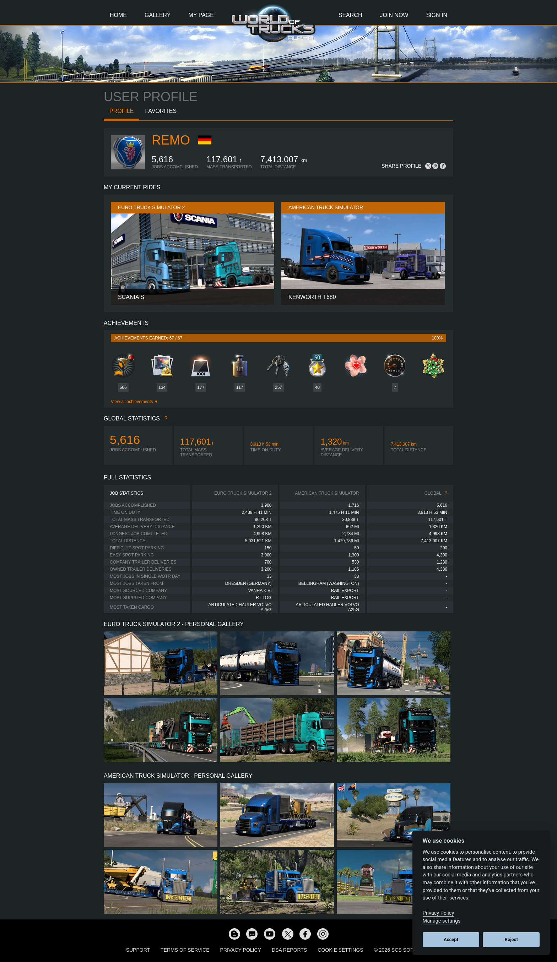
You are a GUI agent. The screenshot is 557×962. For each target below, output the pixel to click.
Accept (451, 939)
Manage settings (442, 921)
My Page (201, 15)
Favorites (161, 111)
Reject (511, 939)
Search (350, 15)
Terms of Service (185, 950)
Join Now (394, 15)
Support (138, 950)
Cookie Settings (340, 950)
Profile (121, 111)
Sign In (436, 15)
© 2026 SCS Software (402, 950)
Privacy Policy (240, 950)
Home (118, 15)
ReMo (171, 140)
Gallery (158, 15)
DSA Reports (289, 950)
